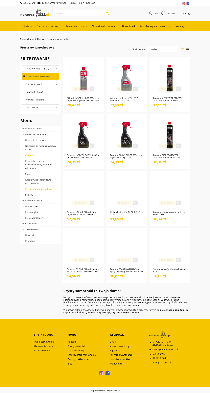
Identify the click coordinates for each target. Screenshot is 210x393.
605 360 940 (29, 2)
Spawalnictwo (32, 229)
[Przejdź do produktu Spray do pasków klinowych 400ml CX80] (169, 250)
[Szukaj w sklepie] (83, 13)
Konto (155, 13)
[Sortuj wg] (162, 49)
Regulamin (115, 350)
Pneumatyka (31, 212)
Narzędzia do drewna (35, 140)
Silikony (29, 195)
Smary (28, 174)
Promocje (30, 241)
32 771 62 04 (159, 358)
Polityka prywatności (121, 355)
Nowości (29, 235)
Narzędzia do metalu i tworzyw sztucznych (39, 148)
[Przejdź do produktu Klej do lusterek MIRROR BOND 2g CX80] (126, 193)
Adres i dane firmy (119, 346)
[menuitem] (27, 26)
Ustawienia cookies (120, 359)
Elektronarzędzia (33, 200)
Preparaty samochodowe (38, 189)
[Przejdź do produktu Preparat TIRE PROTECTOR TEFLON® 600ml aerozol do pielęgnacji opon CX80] (169, 136)
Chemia (29, 155)
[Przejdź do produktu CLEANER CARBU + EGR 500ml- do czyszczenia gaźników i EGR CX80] (83, 79)
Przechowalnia (42, 350)
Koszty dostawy (76, 350)
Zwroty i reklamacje (78, 359)
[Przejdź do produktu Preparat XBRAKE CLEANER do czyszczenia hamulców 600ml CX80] (83, 193)
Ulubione (168, 13)
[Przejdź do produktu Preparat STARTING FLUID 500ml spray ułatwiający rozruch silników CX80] (126, 250)
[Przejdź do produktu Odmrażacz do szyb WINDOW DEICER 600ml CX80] (126, 79)
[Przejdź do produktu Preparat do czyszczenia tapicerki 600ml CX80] (169, 193)
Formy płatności (76, 346)
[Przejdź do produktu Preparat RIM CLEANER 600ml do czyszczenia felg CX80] (126, 136)
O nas (113, 342)
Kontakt (90, 2)
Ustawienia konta (43, 346)
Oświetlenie (31, 223)
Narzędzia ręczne (33, 128)
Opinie (73, 2)
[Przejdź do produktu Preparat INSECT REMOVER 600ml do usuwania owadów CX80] (83, 136)
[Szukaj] (107, 13)
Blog (81, 2)
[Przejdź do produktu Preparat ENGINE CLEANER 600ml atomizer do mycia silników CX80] (83, 250)
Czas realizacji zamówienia (82, 355)
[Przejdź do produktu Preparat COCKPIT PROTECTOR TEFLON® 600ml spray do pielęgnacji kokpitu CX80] (169, 79)
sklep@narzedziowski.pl (53, 2)
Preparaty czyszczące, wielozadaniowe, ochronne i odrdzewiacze (39, 165)
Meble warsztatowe (35, 218)
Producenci (116, 364)
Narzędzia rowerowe (35, 134)
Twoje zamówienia (44, 342)
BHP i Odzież (31, 206)
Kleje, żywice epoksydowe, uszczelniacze (38, 182)
